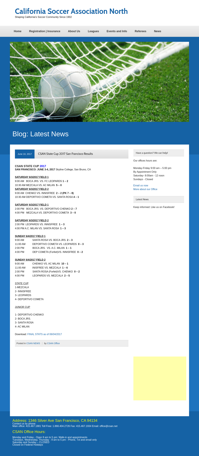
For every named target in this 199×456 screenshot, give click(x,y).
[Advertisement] (160, 378)
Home (17, 31)
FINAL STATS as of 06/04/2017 (44, 334)
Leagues (93, 31)
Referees (140, 31)
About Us (74, 31)
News (157, 31)
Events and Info (117, 31)
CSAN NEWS (33, 343)
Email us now (140, 185)
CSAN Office (53, 343)
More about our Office (145, 189)
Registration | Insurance (44, 31)
